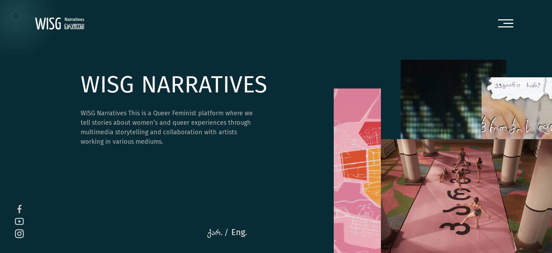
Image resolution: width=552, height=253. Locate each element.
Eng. (239, 232)
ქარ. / (217, 232)
